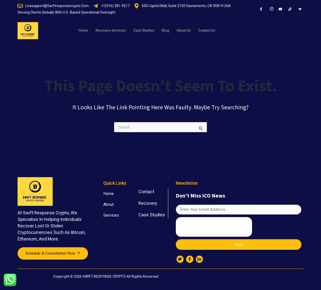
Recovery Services (113, 30)
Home (83, 30)
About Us (191, 30)
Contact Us (216, 30)
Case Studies (148, 30)
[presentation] (214, 225)
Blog (172, 30)
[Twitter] (180, 259)
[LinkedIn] (200, 259)
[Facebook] (190, 259)
